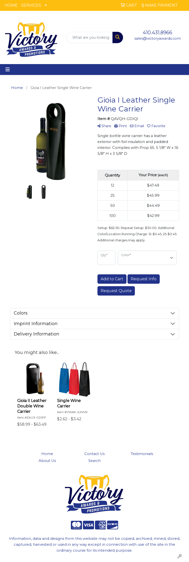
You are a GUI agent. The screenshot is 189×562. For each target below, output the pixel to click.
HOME (11, 5)
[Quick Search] (89, 37)
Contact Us (94, 454)
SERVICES (31, 5)
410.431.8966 (157, 32)
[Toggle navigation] (7, 69)
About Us (47, 460)
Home (47, 454)
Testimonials (142, 454)
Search (94, 460)
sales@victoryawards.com (157, 38)
